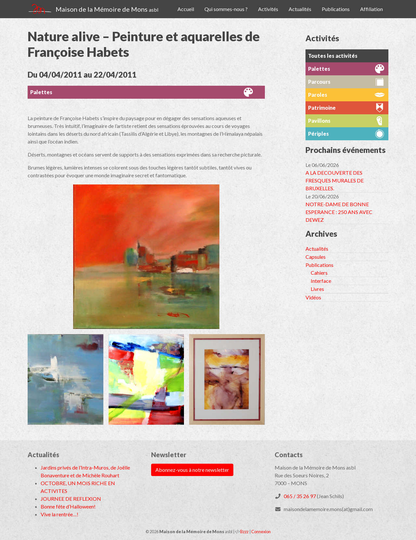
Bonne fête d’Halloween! (68, 506)
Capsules (316, 257)
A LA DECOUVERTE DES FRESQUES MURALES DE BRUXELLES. (335, 180)
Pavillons (319, 121)
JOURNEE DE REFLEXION (71, 499)
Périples (318, 134)
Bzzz (244, 531)
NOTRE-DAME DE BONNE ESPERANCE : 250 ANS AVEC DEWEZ (339, 212)
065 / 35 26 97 (300, 496)
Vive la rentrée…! (59, 514)
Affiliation (371, 9)
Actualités (300, 9)
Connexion (261, 531)
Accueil (185, 9)
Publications (336, 9)
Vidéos (313, 297)
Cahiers (319, 273)
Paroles (317, 95)
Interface (321, 281)
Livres (317, 289)
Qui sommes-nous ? (226, 9)
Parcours (319, 82)
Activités (268, 9)
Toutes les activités (333, 56)
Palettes (41, 92)
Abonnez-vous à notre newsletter (192, 470)
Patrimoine (322, 108)
